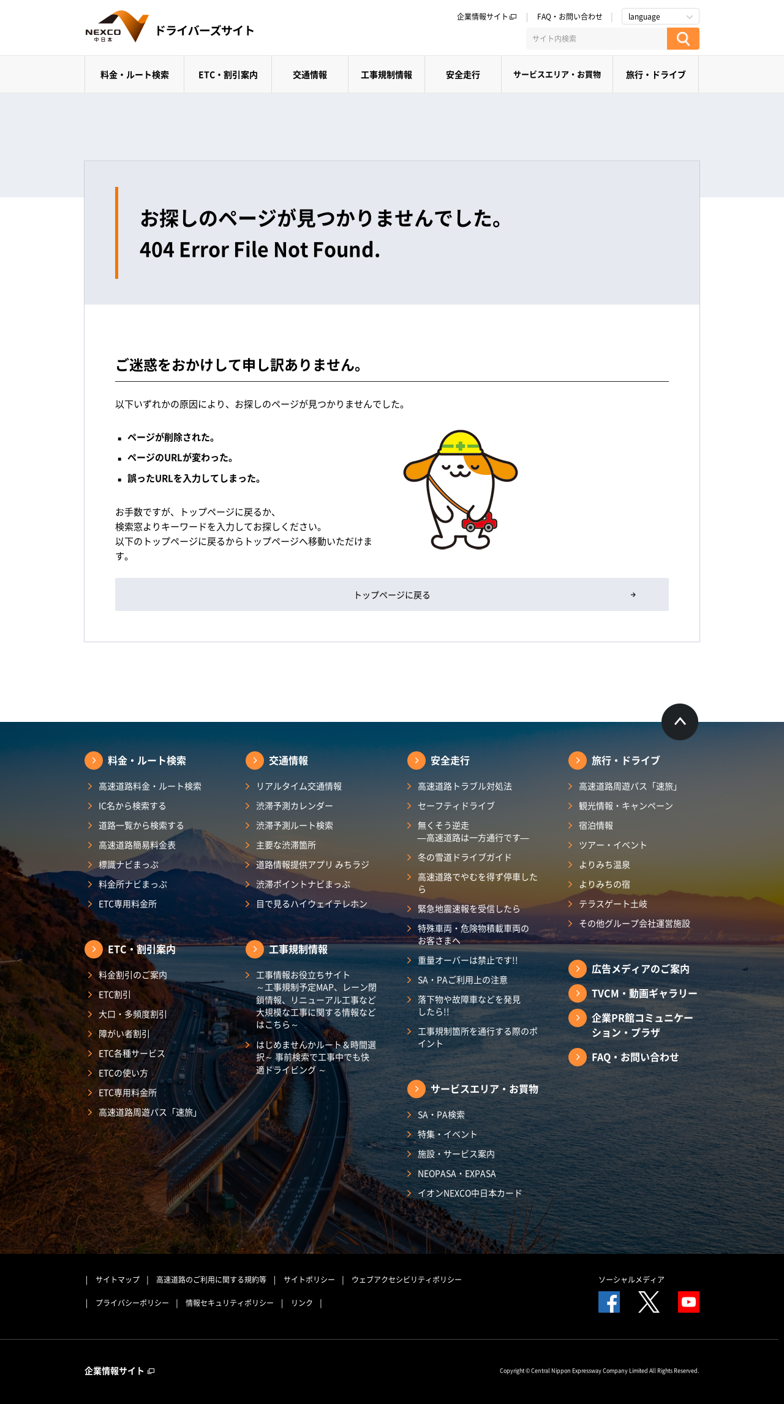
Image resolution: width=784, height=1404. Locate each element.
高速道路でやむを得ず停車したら (478, 882)
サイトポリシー (309, 1279)
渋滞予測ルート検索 (294, 825)
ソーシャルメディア (631, 1279)
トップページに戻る (392, 594)
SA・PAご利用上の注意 (463, 979)
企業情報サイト (487, 16)
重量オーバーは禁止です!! (468, 960)
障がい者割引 (124, 1033)
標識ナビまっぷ (129, 864)
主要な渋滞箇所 (286, 844)
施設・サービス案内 (456, 1153)
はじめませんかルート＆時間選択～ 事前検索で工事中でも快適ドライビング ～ (316, 1057)
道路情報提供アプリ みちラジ (312, 864)
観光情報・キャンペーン (626, 805)
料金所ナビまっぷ (133, 884)
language (644, 16)
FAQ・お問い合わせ (570, 16)
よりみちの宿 (604, 884)
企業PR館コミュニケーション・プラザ (642, 1024)
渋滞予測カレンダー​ (294, 805)
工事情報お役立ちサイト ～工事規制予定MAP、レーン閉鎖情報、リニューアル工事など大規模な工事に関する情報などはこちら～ (316, 999)
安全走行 (463, 74)
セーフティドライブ (456, 805)
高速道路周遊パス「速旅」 (150, 1112)
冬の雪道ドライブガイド (465, 857)
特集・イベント (448, 1134)
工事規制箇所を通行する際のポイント (478, 1037)
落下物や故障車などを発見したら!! (469, 1005)
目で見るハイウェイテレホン (312, 903)
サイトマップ (118, 1279)
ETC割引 (115, 994)
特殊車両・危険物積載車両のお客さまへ (473, 934)
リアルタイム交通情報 (299, 786)
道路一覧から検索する (141, 825)
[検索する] (683, 39)
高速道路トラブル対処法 (465, 786)
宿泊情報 (596, 825)
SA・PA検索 (441, 1114)
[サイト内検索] (596, 39)
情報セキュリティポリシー (230, 1302)
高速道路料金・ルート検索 (150, 786)
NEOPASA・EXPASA (457, 1173)
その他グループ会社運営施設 (634, 923)
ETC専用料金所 (128, 903)
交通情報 (310, 74)
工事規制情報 (386, 74)
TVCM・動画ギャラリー (645, 992)
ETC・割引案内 (228, 74)
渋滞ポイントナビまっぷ (303, 884)
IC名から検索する (133, 805)
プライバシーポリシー (132, 1302)
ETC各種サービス (132, 1053)
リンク (302, 1302)
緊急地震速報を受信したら (469, 908)
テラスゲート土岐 (613, 903)
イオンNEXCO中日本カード (470, 1192)
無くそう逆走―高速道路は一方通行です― (473, 831)
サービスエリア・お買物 (557, 74)
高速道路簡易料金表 (137, 844)
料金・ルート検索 (134, 74)
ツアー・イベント (613, 844)
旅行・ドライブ (656, 74)
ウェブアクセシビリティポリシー (407, 1279)
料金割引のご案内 (133, 974)
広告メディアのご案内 (641, 968)
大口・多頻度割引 (133, 1013)
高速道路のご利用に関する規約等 (211, 1279)
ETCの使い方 (123, 1072)
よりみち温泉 (604, 864)
